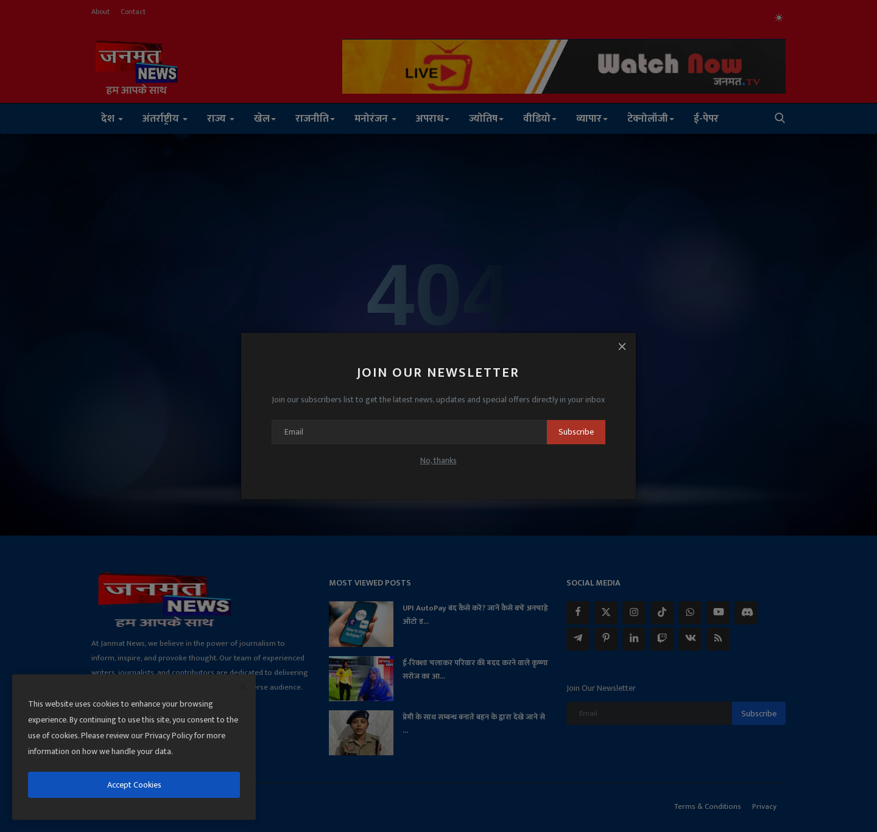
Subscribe (569, 432)
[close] (243, 687)
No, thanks (438, 460)
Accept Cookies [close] (134, 785)
